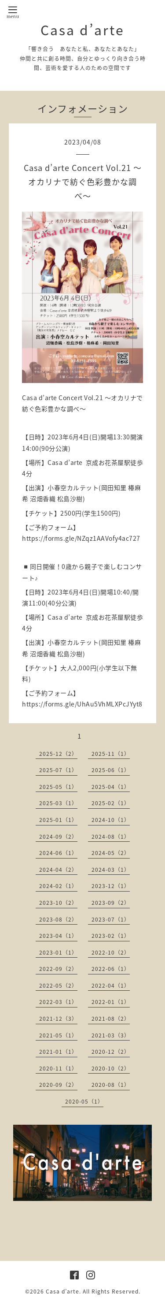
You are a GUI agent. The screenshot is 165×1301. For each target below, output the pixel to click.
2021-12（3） (58, 1018)
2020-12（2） (111, 1052)
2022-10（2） (111, 952)
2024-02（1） (58, 886)
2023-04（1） (58, 936)
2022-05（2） (58, 985)
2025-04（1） (111, 787)
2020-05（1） (84, 1101)
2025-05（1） (58, 787)
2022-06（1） (111, 969)
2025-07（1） (58, 770)
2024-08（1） (111, 836)
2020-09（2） (58, 1085)
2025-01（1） (58, 820)
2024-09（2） (58, 836)
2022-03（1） (58, 1002)
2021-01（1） (58, 1052)
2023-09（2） (111, 903)
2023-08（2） (58, 919)
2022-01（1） (111, 1002)
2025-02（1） (111, 803)
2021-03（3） (111, 1035)
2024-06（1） (58, 853)
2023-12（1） (111, 886)
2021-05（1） (58, 1035)
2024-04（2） (58, 870)
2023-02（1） (111, 936)
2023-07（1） (111, 919)
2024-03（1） (111, 870)
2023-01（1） (58, 952)
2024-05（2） (111, 853)
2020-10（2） (111, 1068)
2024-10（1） (111, 820)
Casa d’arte (82, 30)
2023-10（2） (58, 903)
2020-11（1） (58, 1068)
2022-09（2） (58, 969)
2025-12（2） (58, 754)
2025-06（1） (111, 770)
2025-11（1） (111, 754)
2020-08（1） (111, 1085)
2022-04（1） (111, 985)
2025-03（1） (58, 803)
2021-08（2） (111, 1018)
